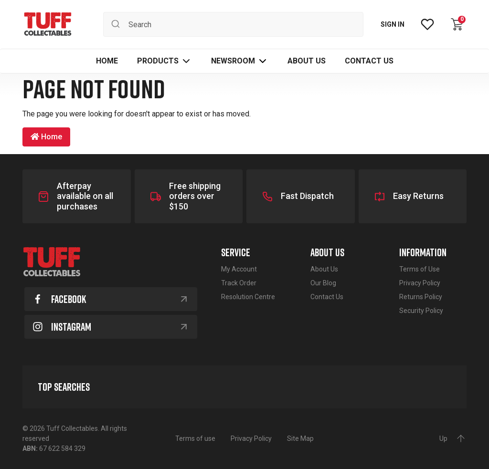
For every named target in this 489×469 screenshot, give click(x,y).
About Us (324, 269)
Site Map (300, 438)
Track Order (238, 283)
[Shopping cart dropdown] (457, 24)
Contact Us (326, 297)
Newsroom (233, 60)
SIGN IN (392, 24)
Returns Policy (420, 297)
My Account (239, 269)
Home (46, 136)
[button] (165, 61)
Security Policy (421, 310)
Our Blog (323, 283)
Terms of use (195, 438)
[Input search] (233, 24)
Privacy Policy (419, 283)
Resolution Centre (248, 297)
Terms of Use (419, 269)
